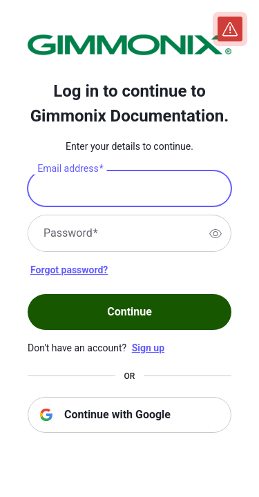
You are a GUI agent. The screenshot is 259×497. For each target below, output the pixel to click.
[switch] (215, 233)
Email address (70, 169)
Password (71, 233)
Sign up (148, 347)
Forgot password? (69, 269)
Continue (129, 311)
